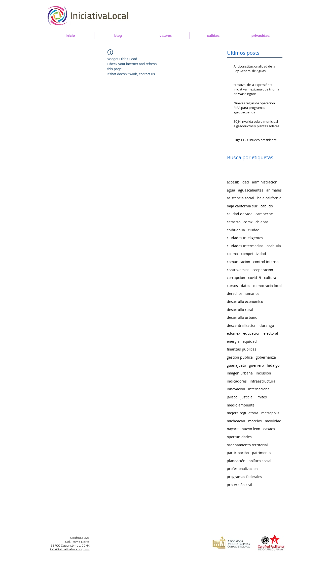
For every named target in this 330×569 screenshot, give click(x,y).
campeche (264, 213)
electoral (271, 333)
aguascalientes (250, 190)
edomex (233, 333)
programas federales (244, 476)
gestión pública (240, 357)
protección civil (239, 484)
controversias (238, 269)
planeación (236, 460)
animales (274, 190)
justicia (246, 397)
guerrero (256, 365)
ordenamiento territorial (247, 444)
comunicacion (238, 261)
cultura (270, 277)
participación (238, 452)
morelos (255, 421)
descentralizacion (241, 325)
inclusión (263, 373)
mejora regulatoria (242, 412)
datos (245, 285)
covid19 (254, 277)
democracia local (267, 285)
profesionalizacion (242, 468)
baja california (269, 198)
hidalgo (273, 365)
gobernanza (266, 357)
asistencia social (240, 198)
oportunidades (239, 436)
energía (233, 341)
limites (261, 397)
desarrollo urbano (242, 317)
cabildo (267, 206)
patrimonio (261, 452)
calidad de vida (239, 213)
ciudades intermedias (245, 245)
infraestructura (262, 381)
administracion (264, 182)
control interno (265, 261)
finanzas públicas (241, 349)
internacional (259, 389)
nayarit (233, 428)
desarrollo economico (245, 301)
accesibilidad (238, 182)
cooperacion (262, 269)
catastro (233, 221)
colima (232, 253)
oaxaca (269, 428)
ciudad (254, 230)
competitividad (253, 253)
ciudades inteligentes (245, 237)
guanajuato (236, 365)
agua (231, 190)
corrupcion (236, 277)
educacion (252, 333)
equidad (250, 341)
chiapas (262, 221)
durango (267, 325)
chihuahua (236, 230)
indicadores (237, 381)
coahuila (274, 245)
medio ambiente (240, 405)
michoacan (236, 421)
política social (259, 460)
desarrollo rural (240, 309)
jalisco (232, 397)
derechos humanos (243, 293)
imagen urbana (240, 373)
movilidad (273, 421)
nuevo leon (251, 428)
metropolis (270, 412)
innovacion (236, 389)
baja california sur (242, 206)
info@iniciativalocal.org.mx (70, 549)
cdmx (247, 221)
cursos (232, 285)
